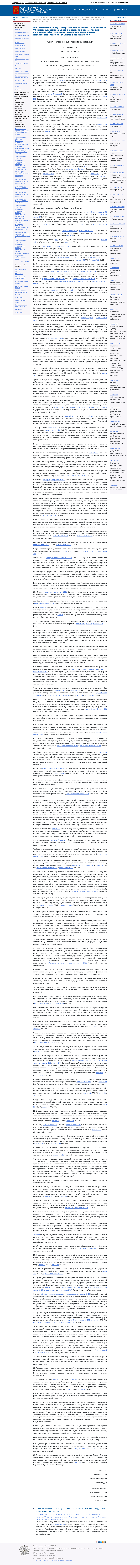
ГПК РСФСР (19, 274)
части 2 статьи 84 (73, 1125)
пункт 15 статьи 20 (88, 271)
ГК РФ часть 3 (20, 48)
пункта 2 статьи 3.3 (55, 338)
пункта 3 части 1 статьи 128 (47, 868)
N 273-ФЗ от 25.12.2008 (117, 94)
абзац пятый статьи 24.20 (88, 1248)
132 (71, 551)
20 (42, 1051)
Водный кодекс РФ (22, 35)
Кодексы (86, 9)
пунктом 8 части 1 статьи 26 (67, 257)
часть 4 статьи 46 (40, 1043)
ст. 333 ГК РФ (114, 258)
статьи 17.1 (96, 1130)
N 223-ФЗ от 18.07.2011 (117, 172)
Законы (95, 9)
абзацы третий (101, 1350)
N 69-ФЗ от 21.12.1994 (116, 33)
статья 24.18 (76, 891)
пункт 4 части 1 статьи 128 (43, 1322)
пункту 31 (77, 1462)
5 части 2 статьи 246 (89, 669)
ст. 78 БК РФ (114, 324)
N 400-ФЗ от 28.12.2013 (117, 24)
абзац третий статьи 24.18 (44, 603)
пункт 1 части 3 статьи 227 (53, 1274)
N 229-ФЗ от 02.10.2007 (117, 224)
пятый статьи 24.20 (42, 1352)
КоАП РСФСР (19, 297)
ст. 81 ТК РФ (114, 309)
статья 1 (103, 176)
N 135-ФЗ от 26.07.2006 (117, 141)
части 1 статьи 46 (67, 905)
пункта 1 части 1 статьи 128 (84, 279)
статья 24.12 (102, 118)
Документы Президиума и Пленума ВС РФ (20, 124)
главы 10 (81, 1389)
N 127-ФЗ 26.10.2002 (116, 194)
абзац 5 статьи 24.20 (90, 891)
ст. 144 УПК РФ (115, 407)
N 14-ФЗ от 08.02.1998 (117, 165)
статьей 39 (88, 416)
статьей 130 (75, 690)
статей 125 (84, 551)
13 (63, 1155)
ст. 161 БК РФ (114, 380)
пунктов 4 (75, 669)
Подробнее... (25, 261)
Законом (36, 1235)
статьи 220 (99, 865)
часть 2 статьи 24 (100, 224)
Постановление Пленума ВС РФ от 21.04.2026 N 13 (21, 181)
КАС (56, 240)
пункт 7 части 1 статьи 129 (60, 695)
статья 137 (52, 1043)
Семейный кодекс (21, 83)
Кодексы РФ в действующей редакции (20, 25)
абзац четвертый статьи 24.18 (77, 794)
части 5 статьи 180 (84, 536)
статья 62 (36, 1029)
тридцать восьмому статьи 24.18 (77, 1294)
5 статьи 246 (89, 695)
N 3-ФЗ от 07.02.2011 (116, 124)
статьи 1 (37, 1051)
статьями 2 (99, 80)
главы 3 (43, 607)
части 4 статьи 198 (60, 536)
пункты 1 (73, 407)
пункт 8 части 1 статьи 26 (61, 271)
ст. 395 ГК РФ (114, 280)
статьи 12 (56, 1155)
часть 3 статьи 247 (79, 476)
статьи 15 (96, 1060)
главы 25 (68, 242)
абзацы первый (87, 318)
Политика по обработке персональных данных (52, 1560)
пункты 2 (92, 407)
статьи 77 (54, 1143)
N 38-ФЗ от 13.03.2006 (117, 107)
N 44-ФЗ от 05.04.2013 (117, 216)
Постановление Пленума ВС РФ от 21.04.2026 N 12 (21, 194)
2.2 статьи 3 (102, 407)
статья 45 (63, 1196)
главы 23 (69, 236)
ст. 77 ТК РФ (114, 395)
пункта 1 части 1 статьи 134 (53, 279)
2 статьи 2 (83, 407)
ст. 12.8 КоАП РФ (115, 343)
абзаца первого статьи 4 (81, 1060)
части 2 (89, 624)
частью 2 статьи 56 (83, 1082)
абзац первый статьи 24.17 (90, 746)
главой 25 (81, 260)
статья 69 (55, 1121)
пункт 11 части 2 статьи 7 (75, 169)
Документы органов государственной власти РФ (22, 118)
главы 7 (68, 1389)
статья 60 (99, 1073)
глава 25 (95, 174)
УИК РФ (18, 89)
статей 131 (63, 551)
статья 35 (48, 1196)
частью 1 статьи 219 (63, 545)
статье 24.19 (102, 124)
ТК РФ (17, 86)
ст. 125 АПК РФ (115, 485)
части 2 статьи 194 (66, 868)
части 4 (80, 695)
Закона (60, 615)
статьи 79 (37, 1143)
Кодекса (87, 166)
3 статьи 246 (98, 624)
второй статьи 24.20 (64, 1290)
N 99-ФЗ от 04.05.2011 (117, 151)
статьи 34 (53, 428)
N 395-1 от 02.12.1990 (116, 246)
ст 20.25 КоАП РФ (116, 295)
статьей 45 (69, 416)
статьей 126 (60, 80)
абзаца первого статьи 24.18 (55, 592)
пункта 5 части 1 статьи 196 (96, 709)
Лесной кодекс (20, 80)
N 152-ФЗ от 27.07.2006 (117, 207)
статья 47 (66, 476)
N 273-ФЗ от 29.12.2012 (117, 50)
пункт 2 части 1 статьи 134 (79, 1320)
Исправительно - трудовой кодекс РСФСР (21, 292)
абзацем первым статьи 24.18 (59, 558)
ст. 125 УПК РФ (115, 421)
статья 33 (45, 1107)
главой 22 (95, 260)
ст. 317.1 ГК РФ (114, 268)
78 (60, 1143)
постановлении (58, 1524)
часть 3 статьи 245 (49, 515)
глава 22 (55, 1265)
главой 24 (54, 290)
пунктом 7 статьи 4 (59, 840)
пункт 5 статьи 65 (55, 94)
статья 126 (80, 624)
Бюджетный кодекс (22, 32)
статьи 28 (56, 829)
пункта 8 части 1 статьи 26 (96, 212)
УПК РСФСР (19, 312)
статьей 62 (102, 1082)
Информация (18, 3)
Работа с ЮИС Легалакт (57, 3)
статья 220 (95, 1320)
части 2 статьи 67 (50, 1125)
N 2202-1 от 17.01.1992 (116, 187)
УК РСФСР (18, 309)
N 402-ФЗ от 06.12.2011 (117, 131)
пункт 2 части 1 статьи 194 (64, 1322)
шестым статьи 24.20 (78, 963)
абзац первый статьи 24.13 (67, 746)
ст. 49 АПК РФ (114, 460)
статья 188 (87, 1093)
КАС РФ (18, 68)
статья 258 (49, 1287)
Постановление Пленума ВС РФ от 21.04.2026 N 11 (21, 200)
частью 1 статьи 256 (41, 545)
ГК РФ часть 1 (19, 43)
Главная (76, 9)
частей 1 (95, 551)
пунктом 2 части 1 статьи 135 (72, 281)
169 (34, 1095)
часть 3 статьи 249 (81, 1208)
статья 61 (40, 1075)
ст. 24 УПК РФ (114, 431)
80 (43, 1143)
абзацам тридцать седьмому (52, 1294)
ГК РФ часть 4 (20, 51)
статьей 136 (59, 690)
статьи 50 (102, 1093)
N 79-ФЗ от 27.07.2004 (117, 58)
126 (90, 551)
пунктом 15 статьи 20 (94, 257)
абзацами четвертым (56, 963)
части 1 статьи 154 (69, 231)
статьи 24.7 (56, 1063)
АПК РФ (18, 29)
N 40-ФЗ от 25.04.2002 (117, 43)
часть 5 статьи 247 (41, 1003)
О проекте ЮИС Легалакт (35, 3)
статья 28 (82, 224)
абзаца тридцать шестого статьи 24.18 (56, 246)
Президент (106, 9)
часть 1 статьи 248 (57, 1003)
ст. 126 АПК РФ (115, 448)
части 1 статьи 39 (46, 905)
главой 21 (72, 290)
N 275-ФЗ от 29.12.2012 (117, 70)
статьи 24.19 (45, 224)
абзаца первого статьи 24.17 (53, 768)
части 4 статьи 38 (52, 430)
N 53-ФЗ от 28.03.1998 (117, 236)
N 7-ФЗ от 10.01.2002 (116, 114)
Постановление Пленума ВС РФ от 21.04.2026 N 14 (21, 187)
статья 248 (69, 1208)
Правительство (120, 9)
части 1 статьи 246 (86, 231)
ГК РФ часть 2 (20, 45)
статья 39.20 (58, 407)
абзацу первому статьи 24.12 (54, 480)
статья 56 (96, 1026)
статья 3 (48, 131)
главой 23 (57, 1379)
